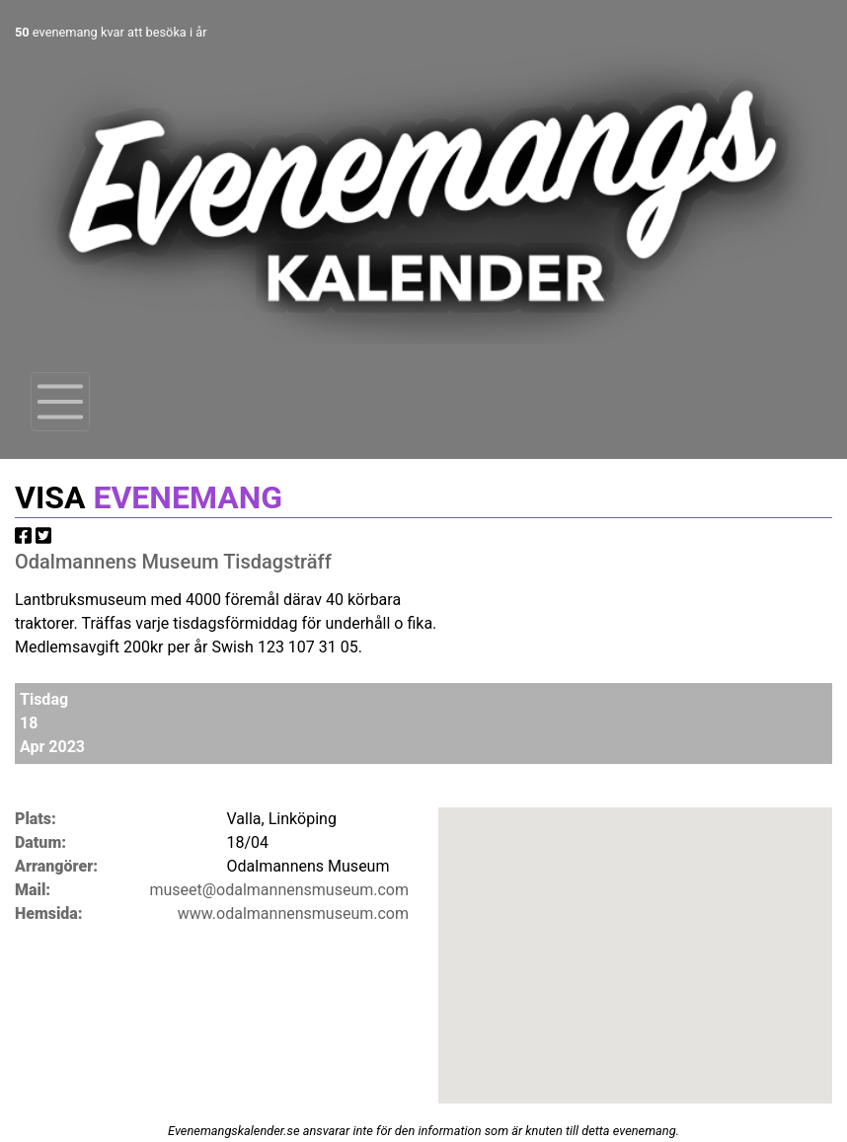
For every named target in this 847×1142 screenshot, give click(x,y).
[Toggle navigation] (60, 401)
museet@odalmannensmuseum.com (279, 889)
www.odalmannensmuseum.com (293, 913)
